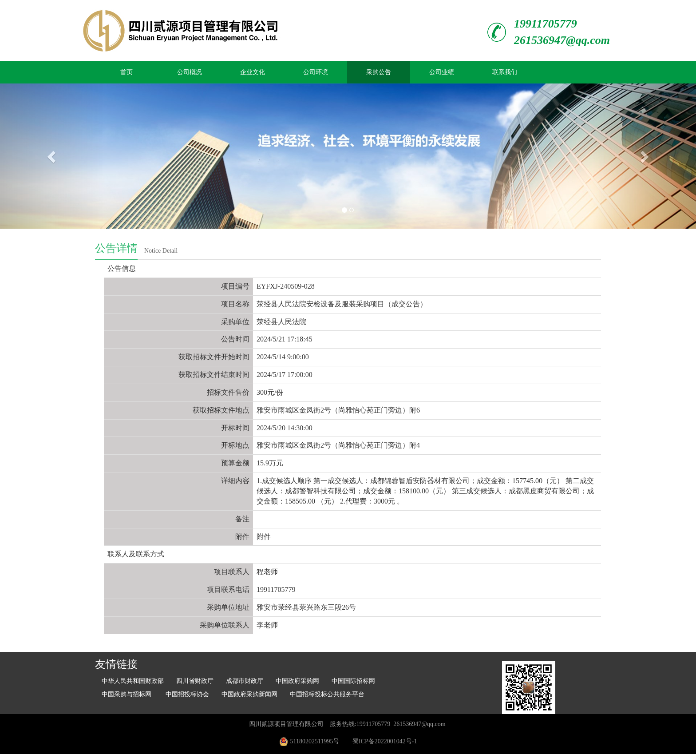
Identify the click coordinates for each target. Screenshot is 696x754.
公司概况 (189, 72)
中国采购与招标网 (127, 694)
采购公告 (378, 72)
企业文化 (252, 72)
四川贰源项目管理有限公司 (286, 724)
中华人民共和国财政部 (133, 681)
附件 (264, 536)
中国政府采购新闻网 (249, 694)
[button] (52, 156)
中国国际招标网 (353, 681)
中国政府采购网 (297, 681)
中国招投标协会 (187, 694)
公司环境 (315, 72)
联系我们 (504, 72)
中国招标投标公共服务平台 (327, 694)
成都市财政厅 (244, 681)
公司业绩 (441, 72)
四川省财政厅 (195, 681)
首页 (126, 72)
